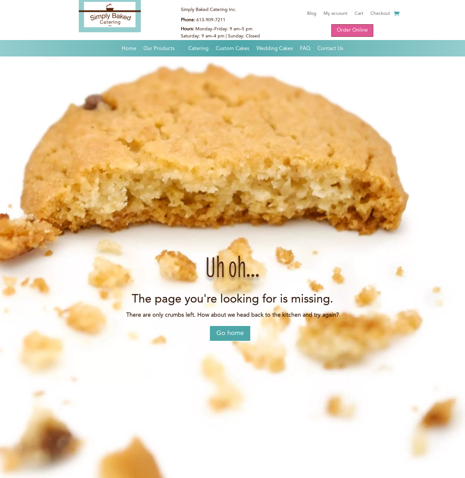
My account (335, 13)
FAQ (305, 48)
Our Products (159, 48)
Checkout (380, 13)
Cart (359, 13)
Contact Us (330, 48)
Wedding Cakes (274, 48)
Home (129, 48)
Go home (230, 333)
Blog (311, 13)
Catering (198, 48)
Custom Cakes (232, 48)
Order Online (352, 30)
